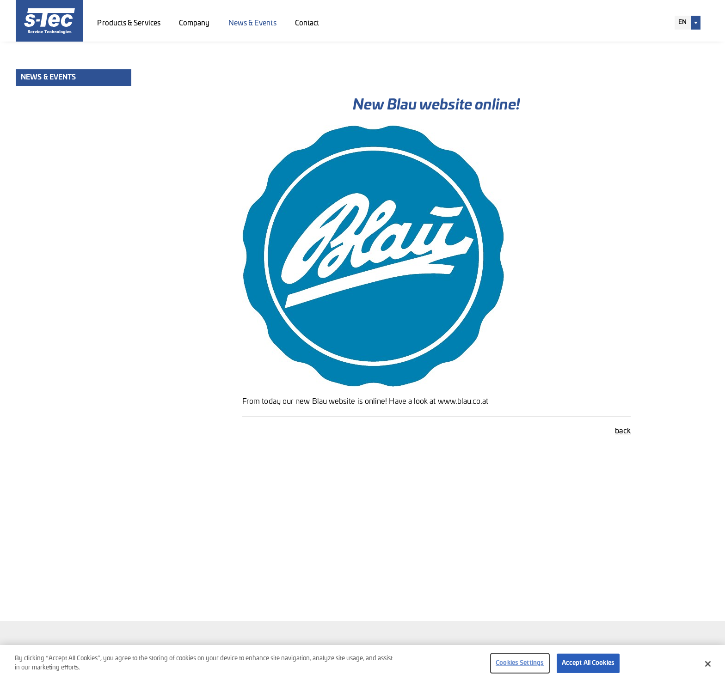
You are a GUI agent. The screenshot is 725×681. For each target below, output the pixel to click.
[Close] (708, 666)
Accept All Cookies (588, 666)
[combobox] (687, 23)
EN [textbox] (682, 22)
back (623, 431)
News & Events (252, 23)
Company (194, 23)
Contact (307, 23)
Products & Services (128, 23)
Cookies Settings (520, 666)
